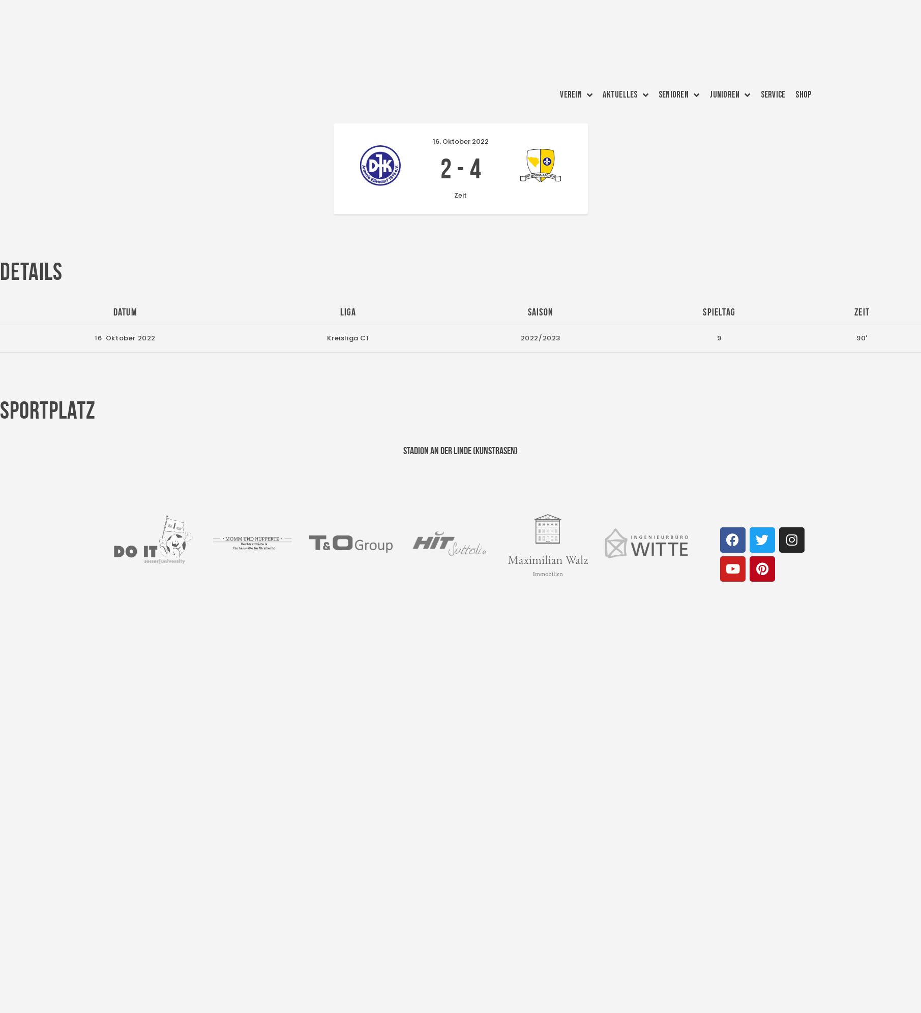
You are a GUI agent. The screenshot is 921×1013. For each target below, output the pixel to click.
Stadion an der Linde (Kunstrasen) (460, 450)
